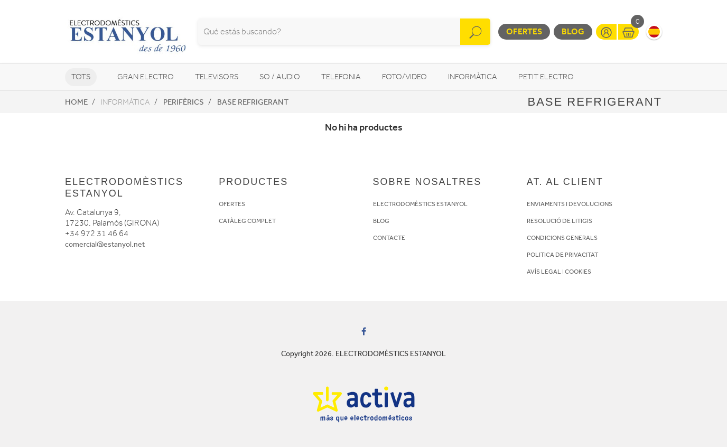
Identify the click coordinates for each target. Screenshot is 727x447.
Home (76, 102)
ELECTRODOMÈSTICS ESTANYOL (420, 204)
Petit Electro (546, 76)
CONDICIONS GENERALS (562, 237)
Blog (573, 31)
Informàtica (472, 76)
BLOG (381, 221)
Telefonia (341, 76)
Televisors (216, 76)
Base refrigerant (252, 102)
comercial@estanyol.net (105, 244)
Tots (80, 76)
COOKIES (578, 271)
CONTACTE (389, 237)
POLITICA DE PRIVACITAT (562, 254)
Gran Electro (145, 76)
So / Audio (279, 76)
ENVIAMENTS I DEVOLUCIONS (569, 204)
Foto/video (404, 76)
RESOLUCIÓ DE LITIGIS (559, 221)
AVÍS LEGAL (544, 271)
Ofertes (524, 31)
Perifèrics (183, 102)
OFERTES (232, 204)
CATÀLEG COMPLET (247, 221)
